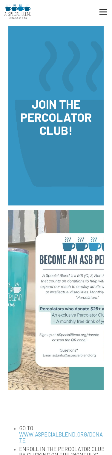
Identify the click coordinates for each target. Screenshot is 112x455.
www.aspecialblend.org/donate (61, 438)
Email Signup (56, 447)
